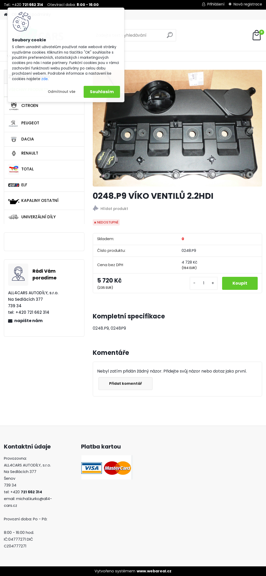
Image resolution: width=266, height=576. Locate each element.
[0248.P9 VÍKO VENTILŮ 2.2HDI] (177, 128)
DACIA (21, 139)
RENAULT (23, 153)
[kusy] (203, 283)
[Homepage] (6, 15)
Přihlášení (215, 4)
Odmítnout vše (61, 91)
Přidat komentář (125, 383)
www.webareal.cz (154, 571)
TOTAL (21, 169)
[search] (170, 37)
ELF (17, 185)
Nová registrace (248, 4)
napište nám (28, 321)
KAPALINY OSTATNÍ (33, 200)
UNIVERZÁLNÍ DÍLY (32, 217)
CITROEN (23, 105)
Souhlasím (102, 92)
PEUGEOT (23, 123)
